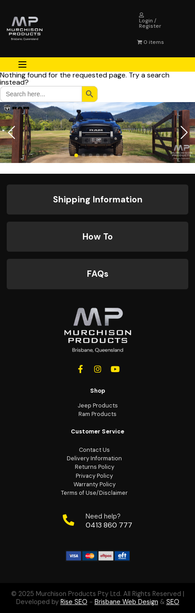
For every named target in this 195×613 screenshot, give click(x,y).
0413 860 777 (109, 525)
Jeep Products (98, 405)
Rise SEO (74, 602)
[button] (11, 132)
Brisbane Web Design (126, 602)
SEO (172, 602)
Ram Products (97, 414)
